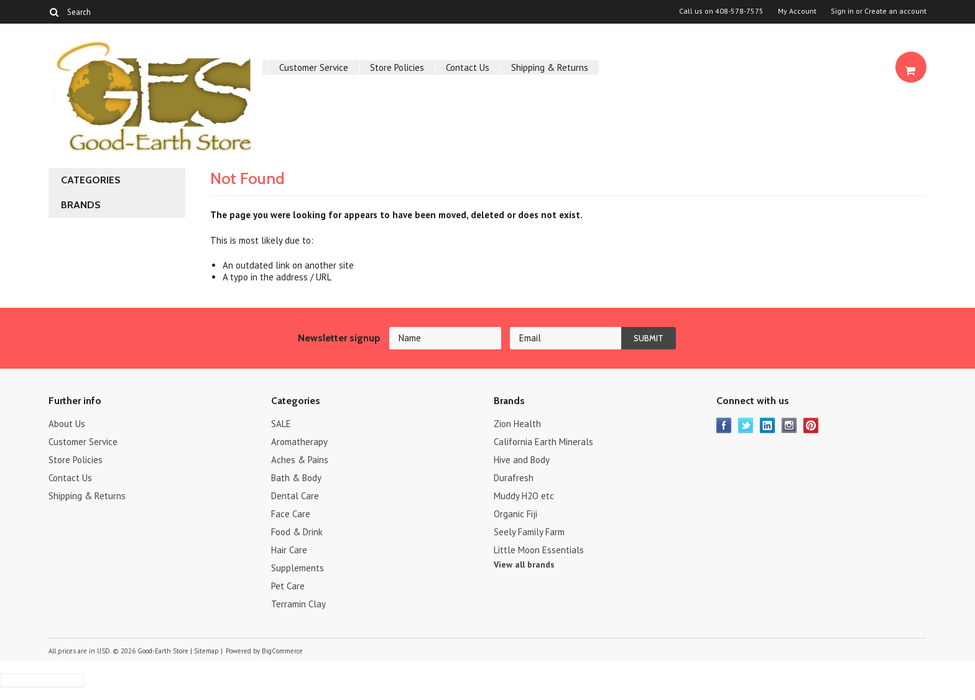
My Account (797, 11)
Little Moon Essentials (539, 550)
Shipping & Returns (549, 67)
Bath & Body (296, 478)
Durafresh (514, 478)
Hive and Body (522, 460)
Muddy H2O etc (524, 496)
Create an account (895, 11)
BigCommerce (282, 651)
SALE (281, 424)
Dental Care (295, 496)
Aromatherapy (299, 442)
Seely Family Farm (529, 532)
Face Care (290, 514)
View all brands (524, 564)
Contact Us (467, 67)
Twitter (746, 425)
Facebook (724, 425)
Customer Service (313, 67)
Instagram (789, 425)
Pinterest (811, 425)
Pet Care (288, 586)
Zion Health (517, 424)
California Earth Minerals (543, 442)
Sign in (842, 11)
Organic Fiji (515, 514)
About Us (67, 424)
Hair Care (289, 550)
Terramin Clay (298, 604)
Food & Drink (297, 532)
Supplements (297, 568)
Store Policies (397, 67)
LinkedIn (767, 425)
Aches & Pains (299, 460)
